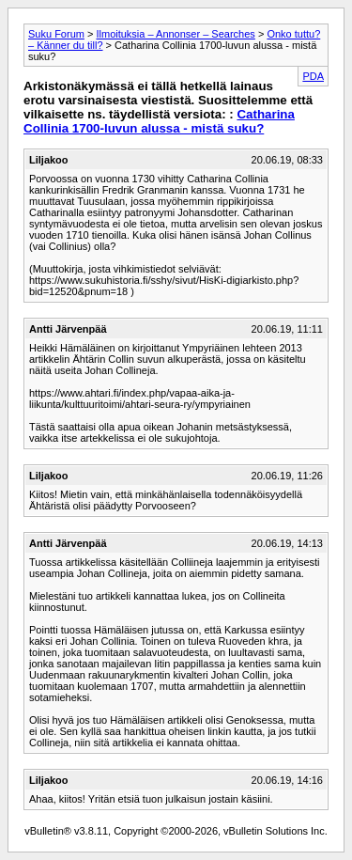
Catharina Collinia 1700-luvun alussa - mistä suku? (159, 121)
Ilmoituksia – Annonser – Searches (175, 33)
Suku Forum (56, 33)
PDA (313, 76)
